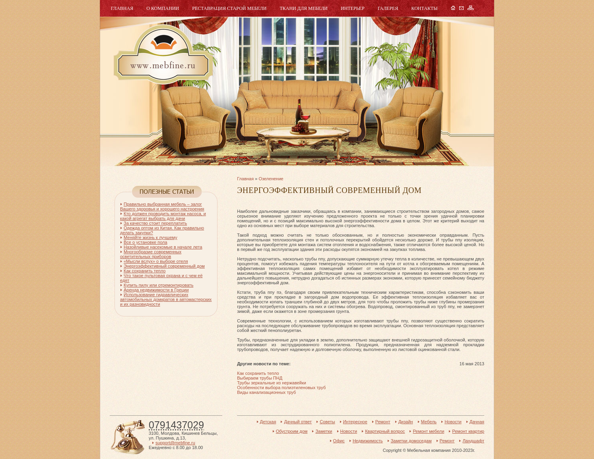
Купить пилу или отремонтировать (158, 285)
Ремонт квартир (468, 431)
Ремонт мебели (428, 431)
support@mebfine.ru (175, 442)
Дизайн (405, 421)
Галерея (388, 8)
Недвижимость (368, 440)
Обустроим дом (292, 431)
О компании (162, 8)
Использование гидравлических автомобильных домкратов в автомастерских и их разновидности (166, 299)
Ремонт (382, 421)
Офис (339, 440)
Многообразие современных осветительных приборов (150, 254)
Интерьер (353, 8)
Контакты (424, 8)
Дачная (477, 421)
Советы (327, 421)
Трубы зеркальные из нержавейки (271, 382)
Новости (453, 421)
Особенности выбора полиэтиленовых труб (281, 387)
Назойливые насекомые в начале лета (163, 247)
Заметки (323, 431)
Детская (268, 421)
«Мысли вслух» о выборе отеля (156, 261)
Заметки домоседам (411, 440)
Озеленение (270, 178)
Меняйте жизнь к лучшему (150, 237)
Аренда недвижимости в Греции (156, 289)
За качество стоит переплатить (155, 223)
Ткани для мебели (304, 8)
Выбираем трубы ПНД (259, 378)
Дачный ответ (298, 421)
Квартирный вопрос (385, 431)
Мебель (162, 54)
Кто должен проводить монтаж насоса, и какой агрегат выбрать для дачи (163, 216)
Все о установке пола (145, 242)
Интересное (355, 421)
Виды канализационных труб (266, 392)
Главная (122, 8)
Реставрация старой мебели (229, 8)
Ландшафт (473, 440)
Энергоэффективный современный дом (164, 266)
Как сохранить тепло (258, 373)
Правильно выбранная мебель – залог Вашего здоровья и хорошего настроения (162, 206)
